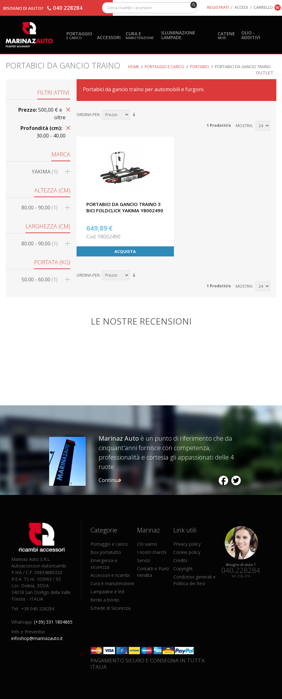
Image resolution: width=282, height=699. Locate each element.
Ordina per (88, 114)
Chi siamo (147, 544)
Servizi (143, 560)
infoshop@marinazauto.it (37, 638)
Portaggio (79, 35)
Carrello (263, 7)
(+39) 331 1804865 (53, 622)
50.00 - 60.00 (39, 279)
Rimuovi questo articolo (67, 109)
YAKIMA (45, 171)
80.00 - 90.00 (39, 207)
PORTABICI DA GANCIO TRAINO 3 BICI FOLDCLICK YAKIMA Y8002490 (124, 207)
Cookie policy (186, 552)
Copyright (183, 569)
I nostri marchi (151, 552)
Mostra (244, 125)
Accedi (241, 7)
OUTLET (264, 73)
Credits (180, 560)
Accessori (109, 37)
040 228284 (68, 7)
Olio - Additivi (250, 35)
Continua (109, 480)
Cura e (140, 35)
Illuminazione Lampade (178, 35)
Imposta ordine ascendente (135, 115)
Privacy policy (187, 544)
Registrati (218, 7)
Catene (226, 35)
